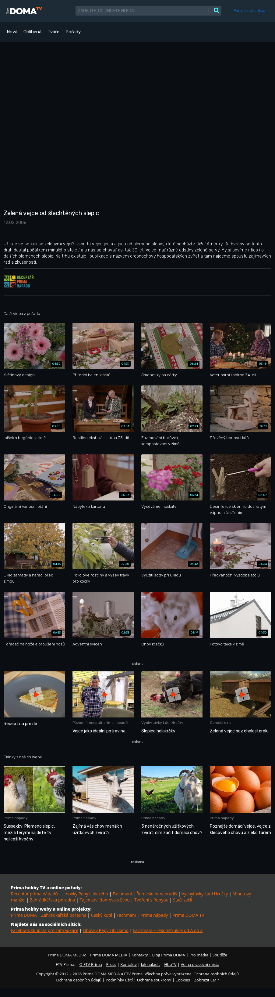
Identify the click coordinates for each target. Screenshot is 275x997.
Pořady (73, 31)
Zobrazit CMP (206, 980)
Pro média (198, 955)
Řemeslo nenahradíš (156, 894)
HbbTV (170, 964)
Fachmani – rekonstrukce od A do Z (168, 930)
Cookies (182, 980)
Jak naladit (150, 964)
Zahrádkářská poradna (52, 900)
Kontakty (140, 955)
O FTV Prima (90, 964)
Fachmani (122, 894)
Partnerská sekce (249, 10)
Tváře (53, 31)
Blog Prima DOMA (168, 955)
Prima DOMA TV (188, 915)
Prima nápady (154, 915)
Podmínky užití (119, 980)
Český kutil (101, 915)
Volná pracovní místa (200, 964)
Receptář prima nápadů (34, 894)
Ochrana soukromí (154, 980)
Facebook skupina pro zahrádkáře (44, 930)
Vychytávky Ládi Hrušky (205, 894)
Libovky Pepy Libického (85, 894)
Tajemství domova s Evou (104, 900)
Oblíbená (32, 31)
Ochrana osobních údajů (78, 980)
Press (111, 964)
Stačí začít (182, 900)
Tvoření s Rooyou (151, 900)
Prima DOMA (24, 915)
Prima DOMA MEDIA (108, 955)
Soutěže (220, 955)
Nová (12, 31)
